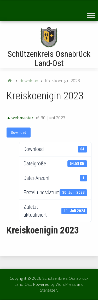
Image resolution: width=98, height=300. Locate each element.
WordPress (66, 284)
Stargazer (48, 290)
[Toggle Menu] (91, 15)
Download (18, 132)
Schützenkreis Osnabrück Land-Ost (49, 58)
